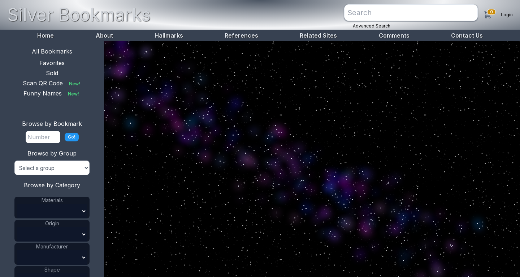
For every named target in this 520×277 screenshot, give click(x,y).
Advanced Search (371, 26)
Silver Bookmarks (79, 14)
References (241, 35)
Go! (71, 137)
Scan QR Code (52, 83)
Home (45, 35)
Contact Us (467, 35)
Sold (52, 73)
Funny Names (52, 93)
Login (507, 14)
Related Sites (318, 35)
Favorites (52, 63)
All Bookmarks (52, 51)
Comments (394, 35)
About (104, 35)
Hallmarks (169, 35)
